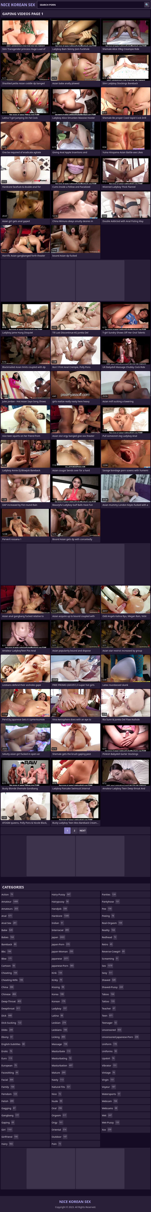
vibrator (109, 1065)
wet (107, 1115)
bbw (6, 958)
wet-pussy (111, 1122)
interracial (61, 930)
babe (7, 930)
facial (7, 1079)
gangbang (10, 1115)
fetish (7, 1101)
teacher (109, 1008)
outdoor (59, 1136)
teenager (109, 1022)
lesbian (59, 1022)
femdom (9, 1094)
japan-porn (61, 944)
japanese (60, 958)
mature (59, 1072)
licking (59, 1037)
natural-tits (61, 1086)
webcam (110, 1101)
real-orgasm (112, 922)
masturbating (62, 1058)
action (7, 894)
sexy (107, 972)
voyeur (109, 1086)
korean (59, 1001)
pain (57, 1143)
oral (57, 1108)
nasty (58, 1079)
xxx (107, 1129)
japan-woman (63, 951)
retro (107, 944)
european (9, 1065)
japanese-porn (63, 965)
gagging (8, 1108)
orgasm (59, 1115)
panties (109, 894)
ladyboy (59, 1008)
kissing (58, 987)
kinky (57, 980)
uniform (109, 1044)
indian (58, 922)
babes (8, 937)
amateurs (10, 908)
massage (60, 1044)
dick (6, 1015)
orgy (57, 1122)
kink (57, 972)
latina (58, 1015)
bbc (6, 951)
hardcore (61, 915)
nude (57, 1101)
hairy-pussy (61, 894)
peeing (108, 915)
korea (58, 994)
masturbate (61, 1051)
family (8, 1086)
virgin (108, 1079)
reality (109, 930)
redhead (109, 937)
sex (107, 965)
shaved (109, 980)
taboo (108, 994)
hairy (7, 1143)
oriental (59, 1129)
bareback (9, 944)
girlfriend (9, 1136)
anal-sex (9, 922)
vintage (109, 1072)
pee (107, 908)
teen (107, 1015)
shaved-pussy (113, 987)
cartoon (8, 965)
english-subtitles (13, 1044)
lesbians (60, 1029)
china (7, 987)
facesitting (10, 1072)
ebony (7, 1037)
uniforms (109, 1051)
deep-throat (11, 1001)
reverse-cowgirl (113, 951)
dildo (7, 1029)
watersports (111, 1094)
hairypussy (60, 901)
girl (7, 1129)
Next (83, 830)
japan (58, 937)
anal (7, 915)
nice (57, 1094)
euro (7, 1058)
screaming (110, 958)
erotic (7, 1051)
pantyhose (111, 901)
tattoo (108, 1001)
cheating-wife (12, 980)
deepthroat (11, 1008)
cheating (9, 972)
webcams (110, 1108)
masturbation (62, 1065)
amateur (10, 901)
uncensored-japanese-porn (120, 1037)
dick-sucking (11, 1022)
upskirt (108, 1058)
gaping (8, 1122)
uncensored (112, 1029)
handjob (60, 908)
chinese (9, 994)
